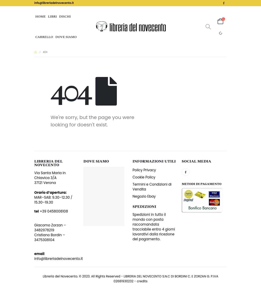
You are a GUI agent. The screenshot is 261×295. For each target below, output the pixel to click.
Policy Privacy (144, 170)
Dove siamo (66, 37)
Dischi (65, 16)
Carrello (44, 37)
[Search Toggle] (208, 26)
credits (142, 281)
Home (40, 16)
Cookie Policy (144, 177)
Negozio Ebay (144, 196)
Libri (52, 16)
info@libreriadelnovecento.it (54, 3)
